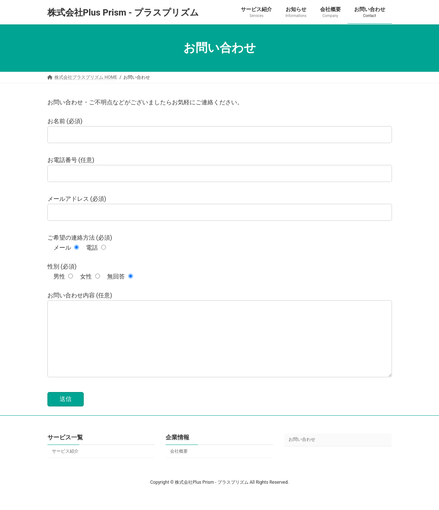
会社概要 (179, 466)
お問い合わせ (302, 454)
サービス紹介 (65, 466)
